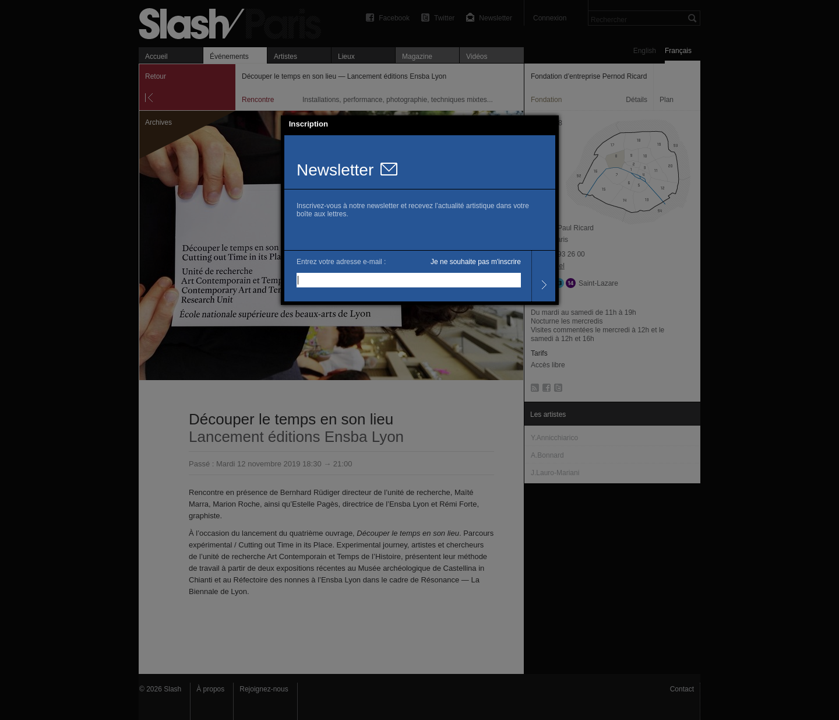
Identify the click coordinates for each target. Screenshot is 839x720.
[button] (550, 124)
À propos (210, 689)
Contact (682, 689)
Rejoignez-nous (263, 689)
